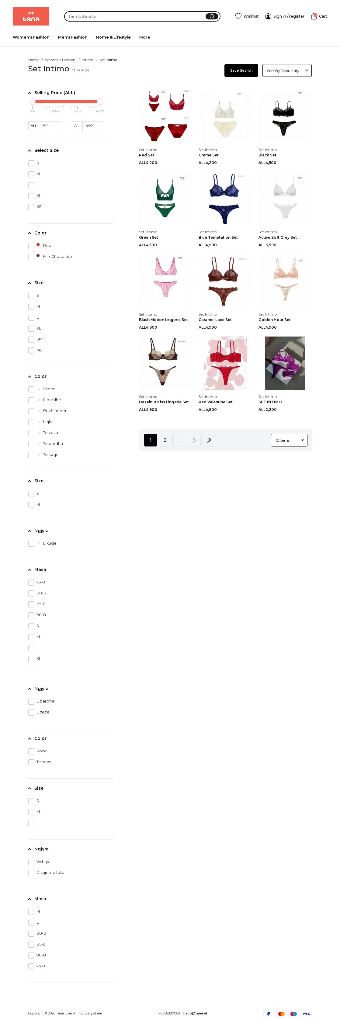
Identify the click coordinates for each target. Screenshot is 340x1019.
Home (33, 60)
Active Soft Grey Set (277, 237)
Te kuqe (43, 455)
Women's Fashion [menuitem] (31, 37)
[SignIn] (284, 16)
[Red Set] (165, 115)
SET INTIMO (270, 402)
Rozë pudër (47, 411)
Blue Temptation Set (218, 237)
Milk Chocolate (50, 257)
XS (34, 207)
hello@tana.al (195, 1013)
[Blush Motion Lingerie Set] (165, 280)
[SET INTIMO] (285, 362)
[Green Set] (165, 198)
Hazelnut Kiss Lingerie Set (164, 402)
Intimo (87, 60)
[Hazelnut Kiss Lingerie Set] (165, 362)
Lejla (40, 422)
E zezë (39, 713)
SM (35, 340)
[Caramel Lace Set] (225, 280)
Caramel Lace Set (215, 319)
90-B (37, 615)
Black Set (267, 155)
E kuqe (42, 544)
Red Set (146, 155)
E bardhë (44, 400)
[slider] (32, 101)
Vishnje (39, 862)
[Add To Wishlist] (247, 16)
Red (39, 246)
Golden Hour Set (274, 319)
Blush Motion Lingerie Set (163, 319)
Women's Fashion (60, 60)
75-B (36, 583)
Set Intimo (148, 149)
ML (35, 350)
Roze (37, 751)
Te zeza (43, 433)
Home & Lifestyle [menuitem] (113, 37)
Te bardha (45, 444)
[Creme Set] (225, 115)
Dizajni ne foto (46, 873)
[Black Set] (285, 115)
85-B (37, 604)
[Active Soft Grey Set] (285, 198)
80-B (37, 593)
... (180, 440)
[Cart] (319, 16)
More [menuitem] (144, 37)
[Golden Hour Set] (285, 280)
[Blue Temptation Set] (225, 198)
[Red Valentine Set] (225, 362)
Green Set (148, 237)
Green (42, 389)
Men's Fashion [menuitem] (73, 37)
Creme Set (209, 155)
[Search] (132, 16)
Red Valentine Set (216, 402)
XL (34, 196)
